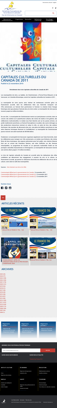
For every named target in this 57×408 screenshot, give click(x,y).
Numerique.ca (50, 402)
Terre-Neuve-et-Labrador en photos (47, 387)
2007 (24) (2, 310)
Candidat (3, 384)
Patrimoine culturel (47, 2)
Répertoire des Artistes (6, 375)
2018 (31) (2, 288)
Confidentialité (15, 400)
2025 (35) (2, 274)
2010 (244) (3, 304)
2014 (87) (2, 296)
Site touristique (42, 382)
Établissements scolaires (44, 371)
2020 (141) (3, 284)
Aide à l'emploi (4, 387)
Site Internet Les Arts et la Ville (16, 167)
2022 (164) (3, 280)
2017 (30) (2, 290)
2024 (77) (2, 276)
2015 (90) (2, 294)
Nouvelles (28, 19)
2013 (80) (2, 298)
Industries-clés (23, 373)
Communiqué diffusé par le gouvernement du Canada (17, 172)
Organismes (19, 19)
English (54, 2)
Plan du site (28, 400)
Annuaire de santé (24, 388)
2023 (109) (3, 278)
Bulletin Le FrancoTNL (38, 19)
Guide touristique (43, 384)
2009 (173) (3, 306)
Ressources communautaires (7, 19)
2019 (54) (2, 286)
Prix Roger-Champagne (49, 19)
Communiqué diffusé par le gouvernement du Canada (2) (18, 174)
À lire (2, 373)
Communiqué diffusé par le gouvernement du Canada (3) (18, 176)
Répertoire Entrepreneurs (25, 371)
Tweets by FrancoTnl (36, 359)
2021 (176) (3, 282)
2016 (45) (2, 292)
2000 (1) (2, 312)
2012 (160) (3, 300)
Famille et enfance (43, 373)
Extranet (22, 400)
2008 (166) (3, 308)
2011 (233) (3, 302)
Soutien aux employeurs (6, 382)
